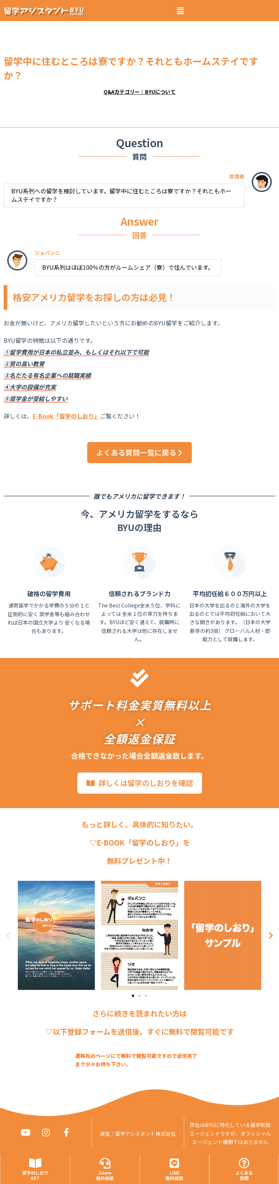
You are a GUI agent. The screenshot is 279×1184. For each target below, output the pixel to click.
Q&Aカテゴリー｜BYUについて (139, 91)
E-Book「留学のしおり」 (66, 416)
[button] (180, 10)
